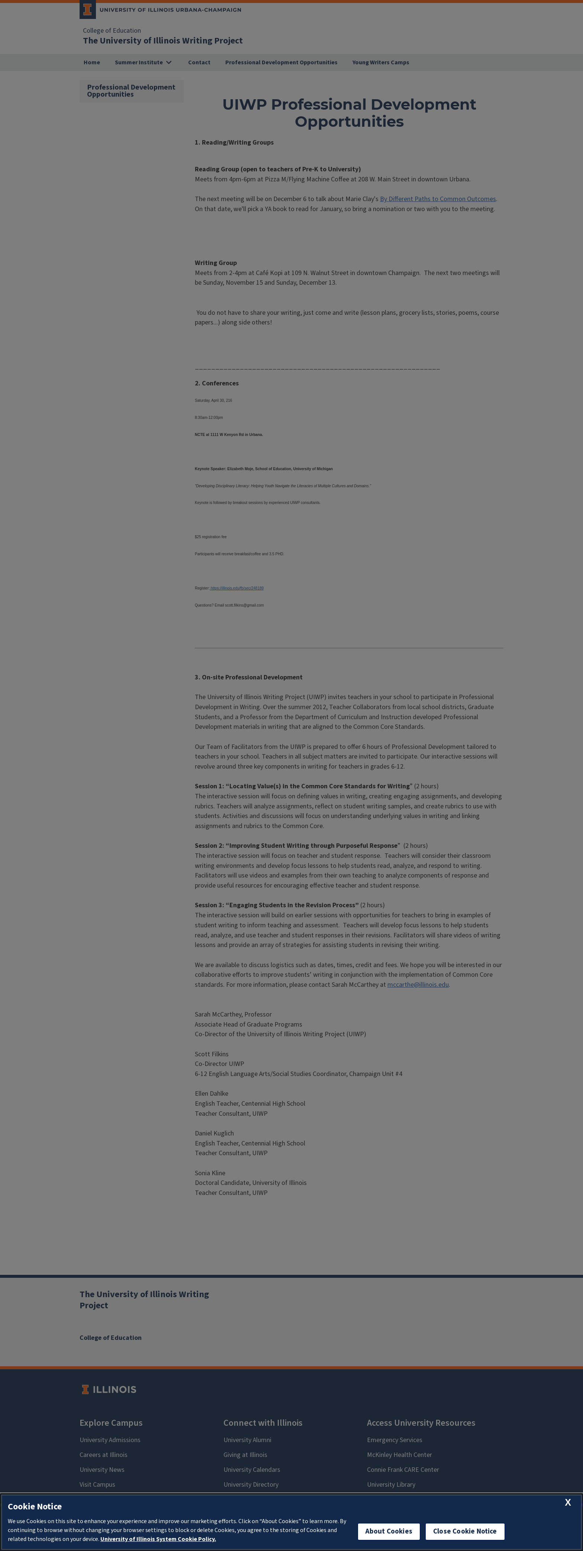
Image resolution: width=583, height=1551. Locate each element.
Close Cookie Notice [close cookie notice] (465, 1531)
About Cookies (388, 1531)
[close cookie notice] (568, 1502)
